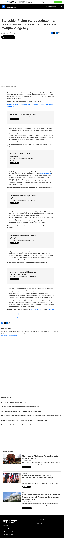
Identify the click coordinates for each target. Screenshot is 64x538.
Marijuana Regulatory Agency (13, 317)
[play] (4, 6)
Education (24, 473)
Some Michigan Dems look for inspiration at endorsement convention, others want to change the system (31, 415)
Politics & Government (27, 492)
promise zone (34, 314)
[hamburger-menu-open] (3, 2)
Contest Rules (39, 523)
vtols (25, 317)
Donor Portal (49, 1)
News (2, 16)
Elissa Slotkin (44, 314)
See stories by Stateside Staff (9, 335)
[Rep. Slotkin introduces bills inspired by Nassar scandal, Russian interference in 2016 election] (12, 497)
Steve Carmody (25, 480)
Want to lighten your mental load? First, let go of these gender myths (21, 411)
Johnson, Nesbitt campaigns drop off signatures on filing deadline (20, 406)
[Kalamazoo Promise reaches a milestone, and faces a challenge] (12, 478)
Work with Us (25, 523)
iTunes (32, 309)
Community (24, 454)
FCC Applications (53, 523)
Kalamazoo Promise (45, 173)
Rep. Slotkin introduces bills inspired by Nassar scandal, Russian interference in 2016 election (41, 497)
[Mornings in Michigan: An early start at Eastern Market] (12, 459)
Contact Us (25, 520)
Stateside (15, 314)
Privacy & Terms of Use (54, 520)
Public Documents (27, 526)
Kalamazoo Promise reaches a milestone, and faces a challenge (37, 476)
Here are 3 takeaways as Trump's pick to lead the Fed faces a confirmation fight (24, 420)
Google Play (38, 309)
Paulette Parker (25, 501)
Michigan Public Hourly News (41, 520)
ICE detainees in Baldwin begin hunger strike (14, 402)
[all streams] (62, 6)
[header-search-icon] (43, 2)
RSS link (51, 309)
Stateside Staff (17, 32)
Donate (59, 2)
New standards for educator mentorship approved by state (18, 424)
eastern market (24, 314)
